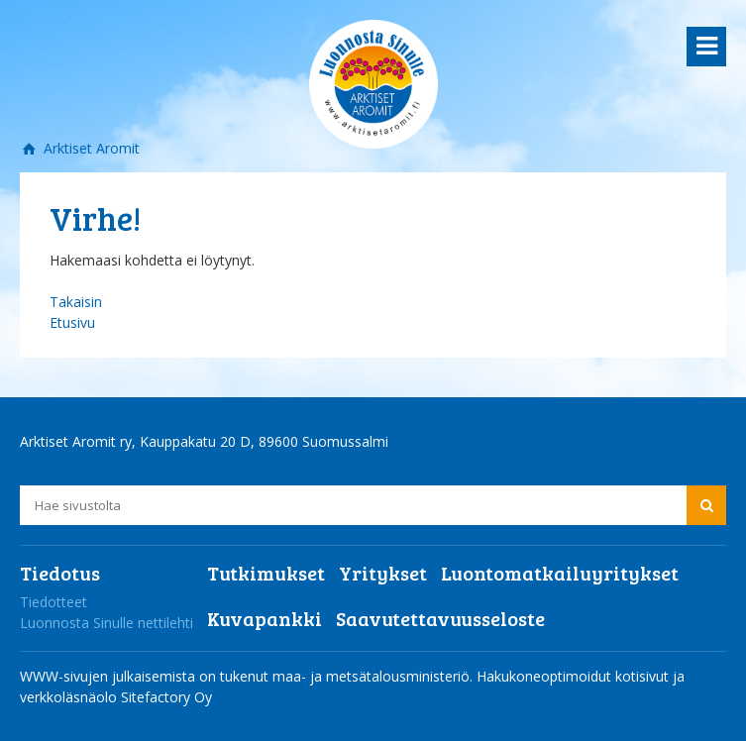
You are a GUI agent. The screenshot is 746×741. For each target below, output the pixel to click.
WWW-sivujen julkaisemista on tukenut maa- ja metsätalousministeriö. (248, 676)
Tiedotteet (53, 601)
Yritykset (383, 572)
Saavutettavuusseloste (440, 618)
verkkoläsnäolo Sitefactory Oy (116, 697)
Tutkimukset (266, 572)
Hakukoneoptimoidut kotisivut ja (581, 676)
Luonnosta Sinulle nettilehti (106, 622)
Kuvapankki (264, 618)
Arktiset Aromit (90, 148)
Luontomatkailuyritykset (560, 572)
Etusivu (72, 322)
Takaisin (76, 301)
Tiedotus (60, 572)
